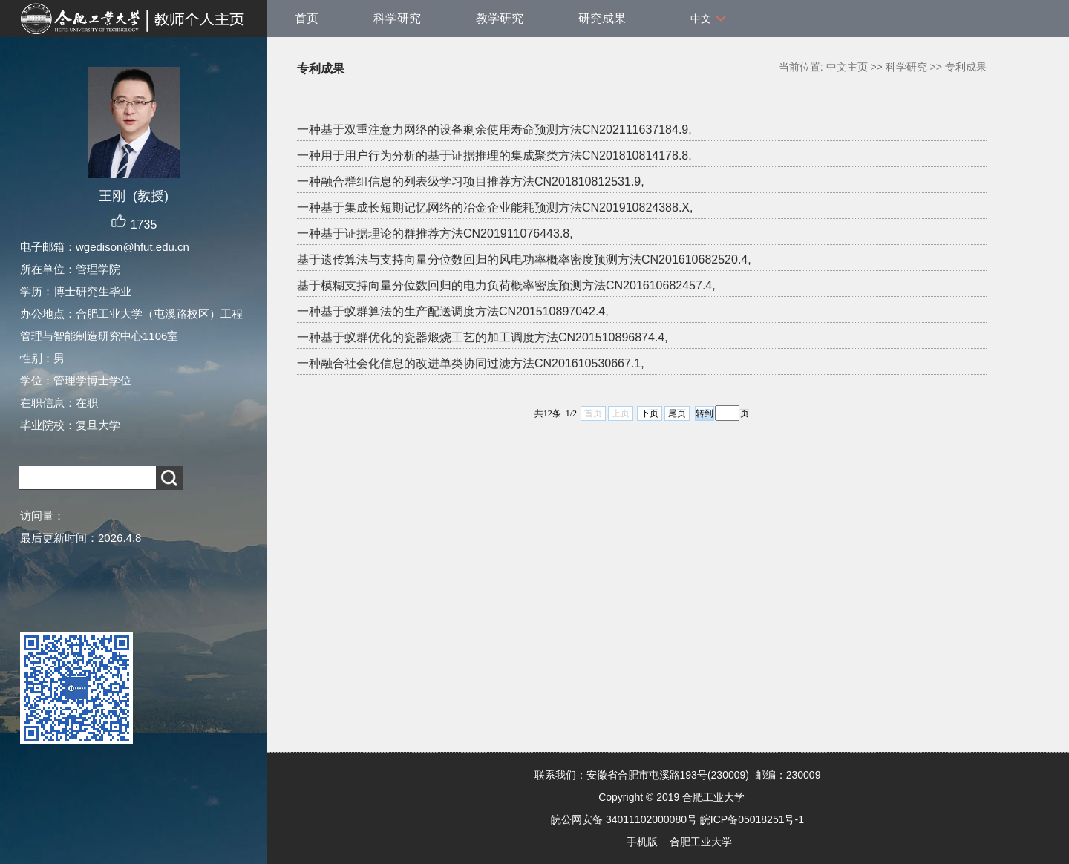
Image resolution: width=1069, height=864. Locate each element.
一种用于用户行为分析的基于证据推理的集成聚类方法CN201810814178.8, (494, 155)
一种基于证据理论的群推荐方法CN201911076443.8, (435, 233)
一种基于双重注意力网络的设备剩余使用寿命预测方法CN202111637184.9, (494, 129)
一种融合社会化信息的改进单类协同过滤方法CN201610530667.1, (470, 363)
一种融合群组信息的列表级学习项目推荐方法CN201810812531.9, (470, 181)
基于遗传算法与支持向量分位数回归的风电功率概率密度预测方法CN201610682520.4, (524, 259)
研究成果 (602, 18)
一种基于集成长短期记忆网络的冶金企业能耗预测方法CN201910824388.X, (495, 207)
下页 (649, 413)
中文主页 (847, 67)
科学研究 (397, 18)
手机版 (642, 842)
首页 (306, 18)
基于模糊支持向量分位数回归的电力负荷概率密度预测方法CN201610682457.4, (506, 285)
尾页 (677, 413)
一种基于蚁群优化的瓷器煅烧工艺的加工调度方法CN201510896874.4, (482, 337)
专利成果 (966, 67)
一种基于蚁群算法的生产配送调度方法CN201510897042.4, (453, 311)
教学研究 (499, 18)
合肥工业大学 (701, 842)
